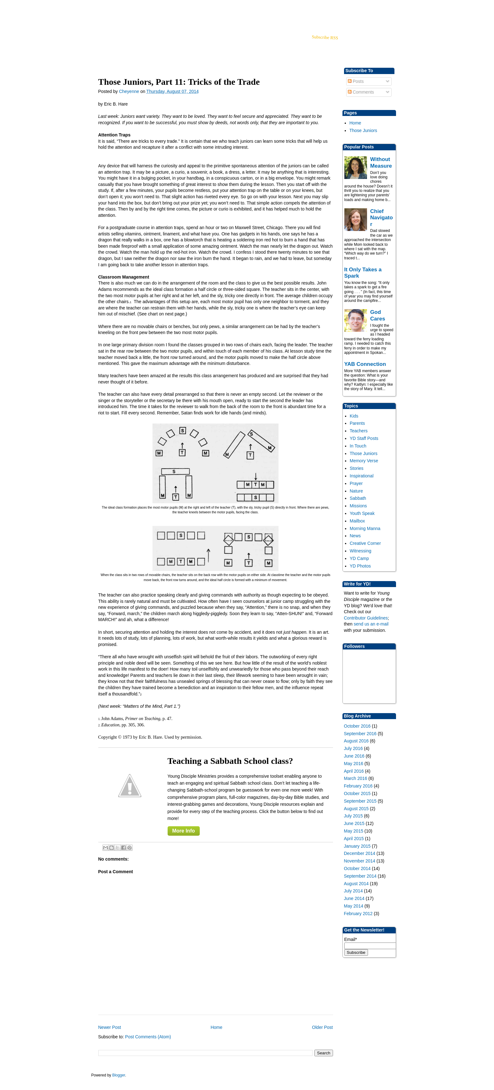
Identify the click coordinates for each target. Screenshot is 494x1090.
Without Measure (381, 162)
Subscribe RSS (325, 37)
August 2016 (356, 740)
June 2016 (354, 755)
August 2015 (356, 808)
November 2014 (360, 860)
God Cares (377, 315)
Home (355, 122)
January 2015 (357, 846)
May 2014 (353, 905)
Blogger (118, 1075)
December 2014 (360, 853)
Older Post (322, 1027)
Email (350, 939)
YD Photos (360, 565)
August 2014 (356, 883)
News (355, 535)
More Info (183, 830)
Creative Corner (365, 543)
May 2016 (353, 763)
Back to (360, 9)
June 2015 (354, 823)
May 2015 (353, 830)
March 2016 (355, 778)
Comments (361, 92)
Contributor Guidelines (366, 617)
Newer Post (109, 1027)
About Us (165, 45)
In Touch (358, 445)
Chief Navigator (381, 217)
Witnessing (360, 550)
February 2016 (358, 785)
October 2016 (357, 726)
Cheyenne (130, 91)
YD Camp (359, 558)
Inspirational (362, 475)
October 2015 (357, 793)
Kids (354, 415)
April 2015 (354, 838)
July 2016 (353, 748)
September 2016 (360, 733)
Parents (357, 423)
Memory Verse (364, 460)
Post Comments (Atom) (148, 1036)
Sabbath (358, 498)
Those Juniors (363, 130)
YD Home (104, 45)
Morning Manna (365, 528)
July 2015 (353, 815)
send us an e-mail (371, 623)
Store (142, 45)
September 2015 (360, 801)
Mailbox (357, 520)
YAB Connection (365, 364)
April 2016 (354, 771)
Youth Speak (362, 513)
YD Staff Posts (364, 438)
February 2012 (358, 913)
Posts (356, 81)
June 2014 (354, 898)
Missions (358, 505)
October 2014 (357, 868)
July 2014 (353, 890)
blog (125, 45)
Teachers (359, 430)
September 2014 (360, 876)
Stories (357, 468)
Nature (356, 490)
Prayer (356, 483)
